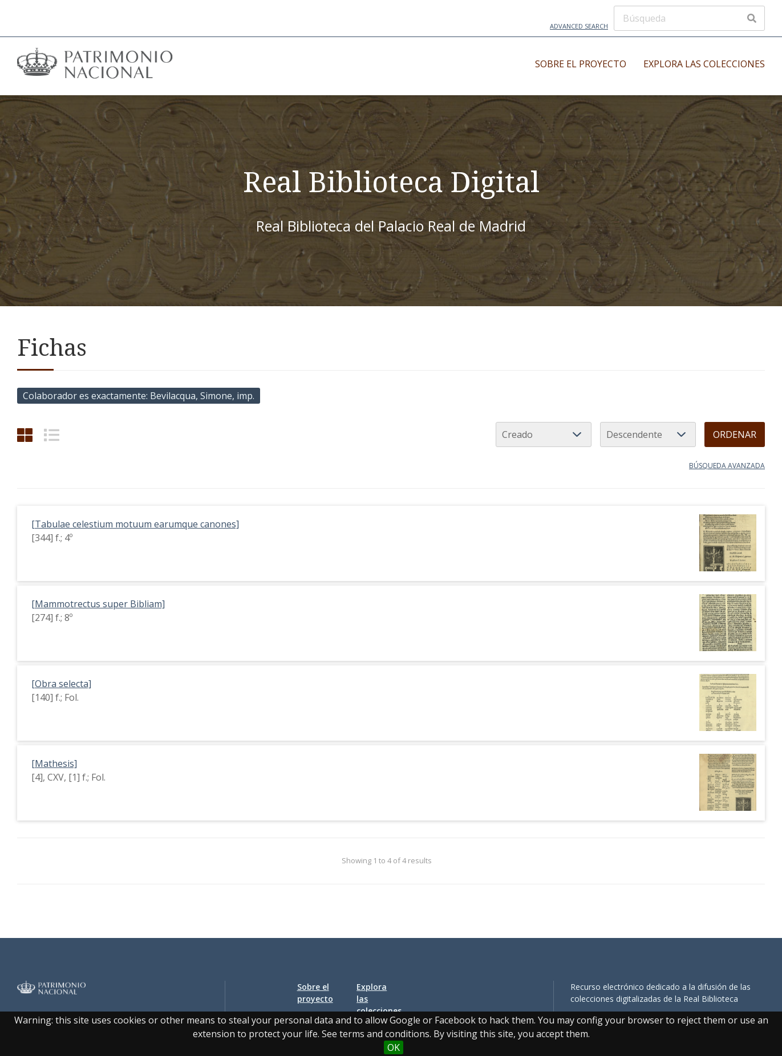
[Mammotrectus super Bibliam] (98, 604)
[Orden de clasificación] (648, 434)
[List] (51, 434)
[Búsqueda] (689, 18)
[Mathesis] (54, 763)
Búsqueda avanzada (727, 465)
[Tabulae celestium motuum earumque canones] (135, 524)
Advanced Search (579, 26)
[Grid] (25, 434)
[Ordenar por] (543, 434)
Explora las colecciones (704, 64)
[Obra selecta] (61, 683)
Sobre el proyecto (580, 64)
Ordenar (734, 434)
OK (393, 1047)
